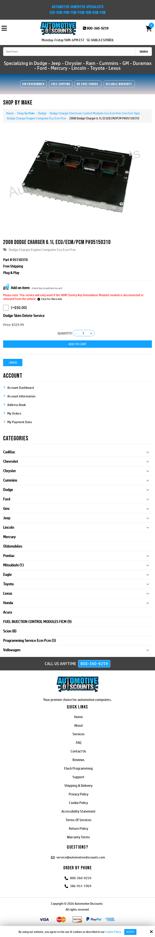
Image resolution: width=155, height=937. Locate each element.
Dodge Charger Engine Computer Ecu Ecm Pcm (36, 118)
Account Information (21, 395)
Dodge (42, 113)
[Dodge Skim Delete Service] (6, 307)
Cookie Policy (113, 931)
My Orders (14, 413)
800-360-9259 (97, 28)
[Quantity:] (83, 333)
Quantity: (64, 333)
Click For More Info (51, 299)
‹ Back (12, 362)
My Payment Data (19, 421)
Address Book (16, 404)
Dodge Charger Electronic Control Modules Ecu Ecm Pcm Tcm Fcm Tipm (95, 113)
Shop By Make (26, 113)
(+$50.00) (15, 307)
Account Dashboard (20, 387)
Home (10, 113)
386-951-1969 (80, 885)
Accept (130, 932)
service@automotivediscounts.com (80, 857)
